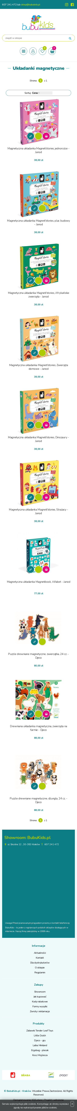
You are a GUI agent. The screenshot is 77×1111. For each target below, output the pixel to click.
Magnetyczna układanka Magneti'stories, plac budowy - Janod (38, 222)
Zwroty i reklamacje (40, 1011)
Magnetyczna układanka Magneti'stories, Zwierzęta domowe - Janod (38, 367)
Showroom (39, 991)
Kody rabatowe (40, 1001)
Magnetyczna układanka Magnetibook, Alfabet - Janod (38, 582)
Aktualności (40, 953)
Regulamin (39, 972)
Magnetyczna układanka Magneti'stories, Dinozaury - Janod (38, 439)
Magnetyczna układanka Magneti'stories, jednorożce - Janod (38, 150)
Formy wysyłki (39, 1006)
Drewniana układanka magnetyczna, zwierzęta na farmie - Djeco (38, 728)
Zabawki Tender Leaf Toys (39, 1030)
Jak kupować (39, 996)
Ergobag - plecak (40, 1050)
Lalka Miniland (40, 1045)
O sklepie (40, 967)
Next (72, 1075)
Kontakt (40, 957)
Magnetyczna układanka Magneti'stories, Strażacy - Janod (38, 511)
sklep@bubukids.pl (30, 4)
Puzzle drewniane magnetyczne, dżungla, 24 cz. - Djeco (38, 800)
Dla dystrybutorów (40, 962)
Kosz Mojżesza (40, 1055)
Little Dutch (40, 1035)
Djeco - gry (39, 1040)
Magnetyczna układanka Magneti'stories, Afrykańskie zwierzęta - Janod (38, 294)
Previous (4, 1075)
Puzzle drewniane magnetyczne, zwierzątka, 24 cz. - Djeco (38, 656)
